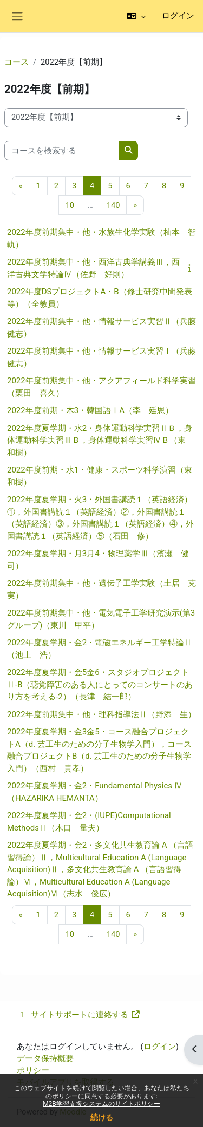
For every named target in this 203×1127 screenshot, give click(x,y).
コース (16, 62)
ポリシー (33, 1070)
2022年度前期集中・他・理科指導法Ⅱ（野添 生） (101, 714)
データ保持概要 (45, 1058)
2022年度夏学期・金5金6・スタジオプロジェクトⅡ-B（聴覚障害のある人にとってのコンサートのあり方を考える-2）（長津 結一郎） (100, 684)
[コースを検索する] (61, 150)
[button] (136, 16)
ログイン (178, 16)
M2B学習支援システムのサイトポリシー (101, 1104)
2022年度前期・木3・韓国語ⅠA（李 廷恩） (90, 410)
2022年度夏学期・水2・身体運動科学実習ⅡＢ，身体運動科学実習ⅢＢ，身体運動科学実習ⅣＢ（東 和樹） (100, 440)
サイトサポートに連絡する (79, 1015)
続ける (101, 1117)
